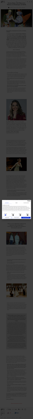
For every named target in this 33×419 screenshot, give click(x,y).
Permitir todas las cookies (26, 217)
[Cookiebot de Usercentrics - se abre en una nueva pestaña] (28, 200)
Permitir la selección (16, 217)
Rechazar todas (7, 217)
